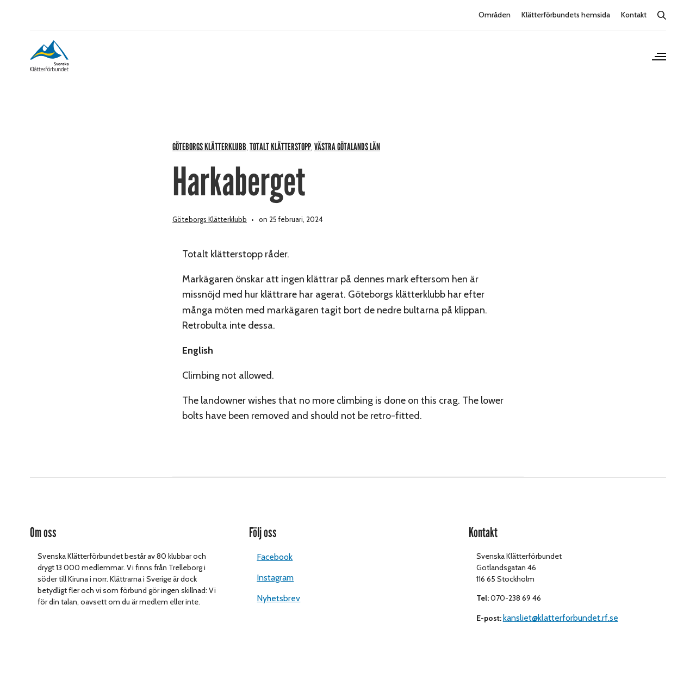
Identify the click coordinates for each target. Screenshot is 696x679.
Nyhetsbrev (278, 612)
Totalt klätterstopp (280, 160)
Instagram (275, 591)
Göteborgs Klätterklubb (209, 232)
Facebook (275, 570)
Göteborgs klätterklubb (209, 160)
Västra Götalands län (347, 160)
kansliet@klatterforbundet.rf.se (560, 631)
